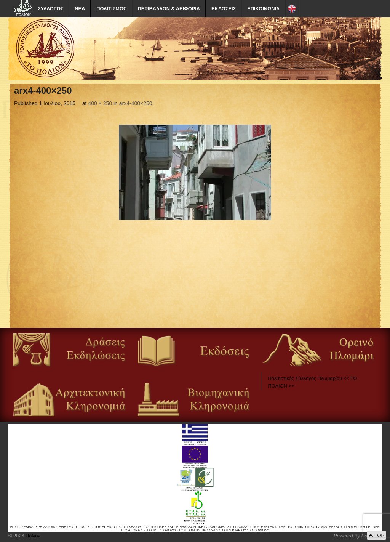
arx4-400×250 (135, 103)
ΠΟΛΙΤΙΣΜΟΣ (111, 8)
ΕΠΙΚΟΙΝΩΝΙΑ (263, 8)
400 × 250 (100, 103)
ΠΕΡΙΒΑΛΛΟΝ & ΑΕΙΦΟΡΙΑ (169, 8)
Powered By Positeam (358, 536)
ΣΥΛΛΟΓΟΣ (50, 8)
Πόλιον (32, 536)
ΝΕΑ (80, 8)
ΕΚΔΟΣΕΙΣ (223, 8)
